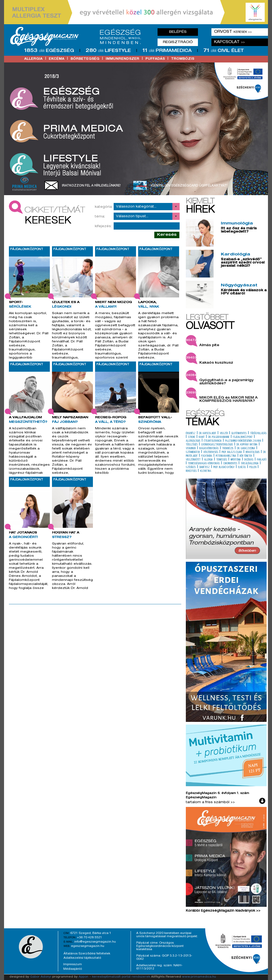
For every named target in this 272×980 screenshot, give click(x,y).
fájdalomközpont (243, 437)
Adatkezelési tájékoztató (82, 958)
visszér (224, 433)
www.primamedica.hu (199, 977)
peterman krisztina (226, 456)
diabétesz (204, 467)
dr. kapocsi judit (207, 433)
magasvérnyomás (209, 448)
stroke (191, 437)
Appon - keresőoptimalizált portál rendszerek (114, 977)
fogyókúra (206, 456)
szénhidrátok (193, 452)
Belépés (178, 32)
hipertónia (236, 460)
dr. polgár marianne (218, 437)
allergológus (193, 441)
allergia (33, 59)
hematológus (253, 452)
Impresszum (72, 964)
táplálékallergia (250, 463)
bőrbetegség (85, 59)
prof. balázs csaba (232, 452)
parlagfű (261, 460)
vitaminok (191, 448)
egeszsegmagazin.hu (87, 946)
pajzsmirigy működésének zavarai (243, 441)
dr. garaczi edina (246, 448)
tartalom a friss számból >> (210, 802)
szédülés (191, 467)
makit (202, 437)
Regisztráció (178, 42)
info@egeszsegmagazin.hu (95, 941)
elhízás (242, 467)
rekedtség (191, 471)
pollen (252, 467)
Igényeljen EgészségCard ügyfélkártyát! (189, 185)
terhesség (221, 460)
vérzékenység (210, 452)
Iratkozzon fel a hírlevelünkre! (91, 185)
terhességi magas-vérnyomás (204, 463)
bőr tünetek (246, 456)
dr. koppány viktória (246, 445)
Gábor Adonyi (40, 977)
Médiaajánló (72, 969)
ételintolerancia (213, 441)
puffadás (155, 59)
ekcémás (248, 460)
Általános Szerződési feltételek (87, 953)
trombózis (182, 59)
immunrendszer (122, 59)
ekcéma (56, 59)
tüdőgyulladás (258, 433)
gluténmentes (239, 433)
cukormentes (230, 463)
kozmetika (205, 471)
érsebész (191, 433)
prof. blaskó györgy (224, 467)
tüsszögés (192, 445)
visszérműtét (193, 460)
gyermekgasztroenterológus (217, 445)
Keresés (167, 235)
